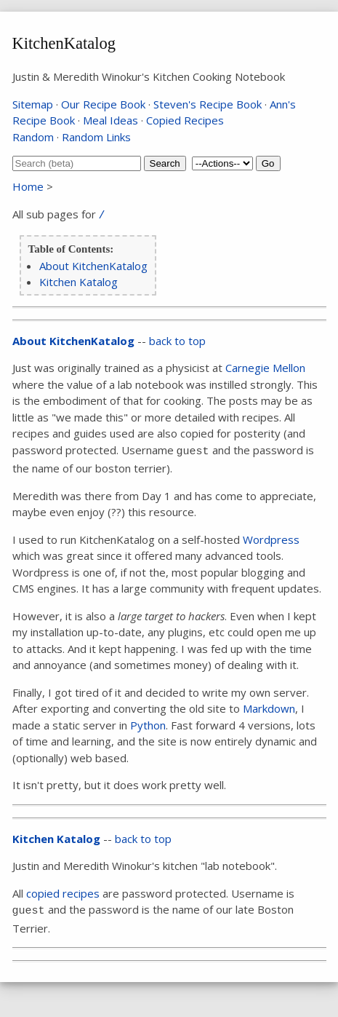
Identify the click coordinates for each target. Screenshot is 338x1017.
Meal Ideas (110, 120)
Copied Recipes (185, 120)
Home (28, 186)
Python (148, 725)
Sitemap (32, 104)
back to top (177, 340)
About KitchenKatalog (93, 265)
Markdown (269, 708)
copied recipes (63, 893)
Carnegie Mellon (265, 367)
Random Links (96, 137)
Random (33, 137)
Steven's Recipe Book (207, 104)
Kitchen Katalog (78, 281)
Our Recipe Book (103, 104)
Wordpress (271, 539)
